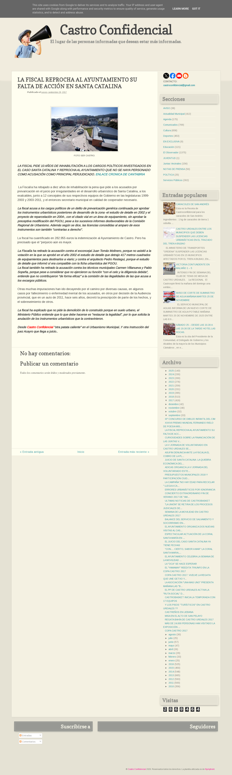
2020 (171, 389)
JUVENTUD (169, 158)
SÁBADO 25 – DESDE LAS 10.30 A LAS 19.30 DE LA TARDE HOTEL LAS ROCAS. (195, 329)
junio (171, 642)
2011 (171, 682)
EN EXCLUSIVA (171, 141)
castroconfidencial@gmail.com (179, 85)
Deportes (168, 136)
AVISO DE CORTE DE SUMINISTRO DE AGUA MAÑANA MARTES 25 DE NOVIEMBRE (195, 297)
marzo (172, 653)
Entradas (25, 735)
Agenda (167, 119)
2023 (171, 378)
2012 (171, 679)
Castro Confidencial (116, 29)
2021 (171, 385)
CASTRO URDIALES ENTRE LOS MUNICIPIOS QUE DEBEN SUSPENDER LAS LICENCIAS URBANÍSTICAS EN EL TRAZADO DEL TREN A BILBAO (187, 236)
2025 (171, 370)
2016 (171, 664)
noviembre (174, 407)
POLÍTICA (168, 174)
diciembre (174, 404)
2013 (171, 675)
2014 (171, 671)
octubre (173, 411)
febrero (172, 656)
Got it (196, 8)
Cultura (167, 130)
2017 (171, 400)
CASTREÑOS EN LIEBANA (179, 612)
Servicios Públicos (173, 180)
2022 (171, 381)
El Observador (171, 152)
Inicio (80, 451)
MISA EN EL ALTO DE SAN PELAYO (183, 616)
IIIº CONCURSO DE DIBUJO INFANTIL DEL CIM (190, 419)
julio (171, 638)
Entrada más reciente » (133, 451)
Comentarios (27, 741)
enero (172, 660)
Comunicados (170, 124)
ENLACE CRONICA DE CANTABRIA (120, 174)
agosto (172, 634)
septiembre (174, 415)
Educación (168, 147)
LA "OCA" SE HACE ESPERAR (181, 563)
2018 (171, 396)
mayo (171, 645)
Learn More (181, 8)
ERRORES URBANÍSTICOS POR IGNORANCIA (190, 489)
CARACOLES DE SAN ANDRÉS (192, 204)
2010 (171, 686)
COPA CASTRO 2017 (176, 630)
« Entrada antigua (32, 451)
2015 (171, 667)
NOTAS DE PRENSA (174, 169)
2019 (171, 393)
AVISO (166, 108)
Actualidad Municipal (174, 113)
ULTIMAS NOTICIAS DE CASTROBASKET (187, 500)
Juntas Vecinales (172, 163)
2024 (171, 374)
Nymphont (209, 769)
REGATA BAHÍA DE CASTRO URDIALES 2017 (189, 619)
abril (171, 649)
